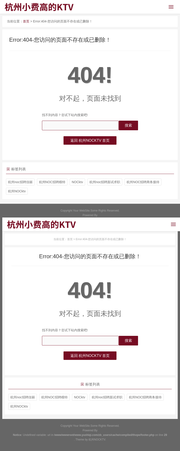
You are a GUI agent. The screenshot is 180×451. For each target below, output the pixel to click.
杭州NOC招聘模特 (52, 182)
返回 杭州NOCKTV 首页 (90, 140)
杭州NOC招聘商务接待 (143, 182)
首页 (26, 21)
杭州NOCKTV (97, 439)
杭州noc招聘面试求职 (104, 182)
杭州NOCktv (17, 191)
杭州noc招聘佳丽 (20, 182)
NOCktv (77, 182)
